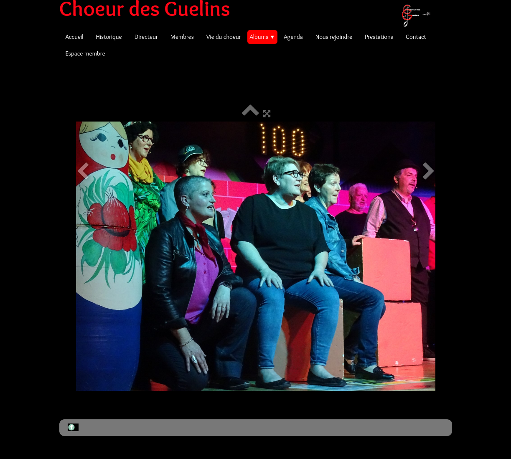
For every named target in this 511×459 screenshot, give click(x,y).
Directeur (146, 37)
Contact (416, 37)
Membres (182, 37)
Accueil (75, 37)
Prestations (379, 37)
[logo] (248, 8)
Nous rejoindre (333, 37)
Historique (109, 37)
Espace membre (85, 53)
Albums (262, 37)
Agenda (293, 37)
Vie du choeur (223, 37)
